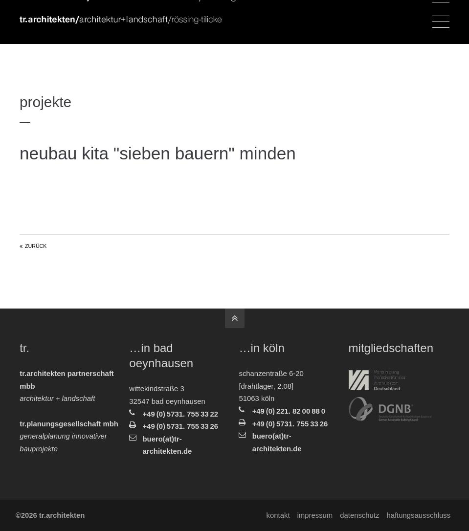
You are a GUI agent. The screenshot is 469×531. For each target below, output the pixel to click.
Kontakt (277, 515)
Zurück (35, 246)
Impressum (314, 515)
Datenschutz (358, 515)
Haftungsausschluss (417, 515)
